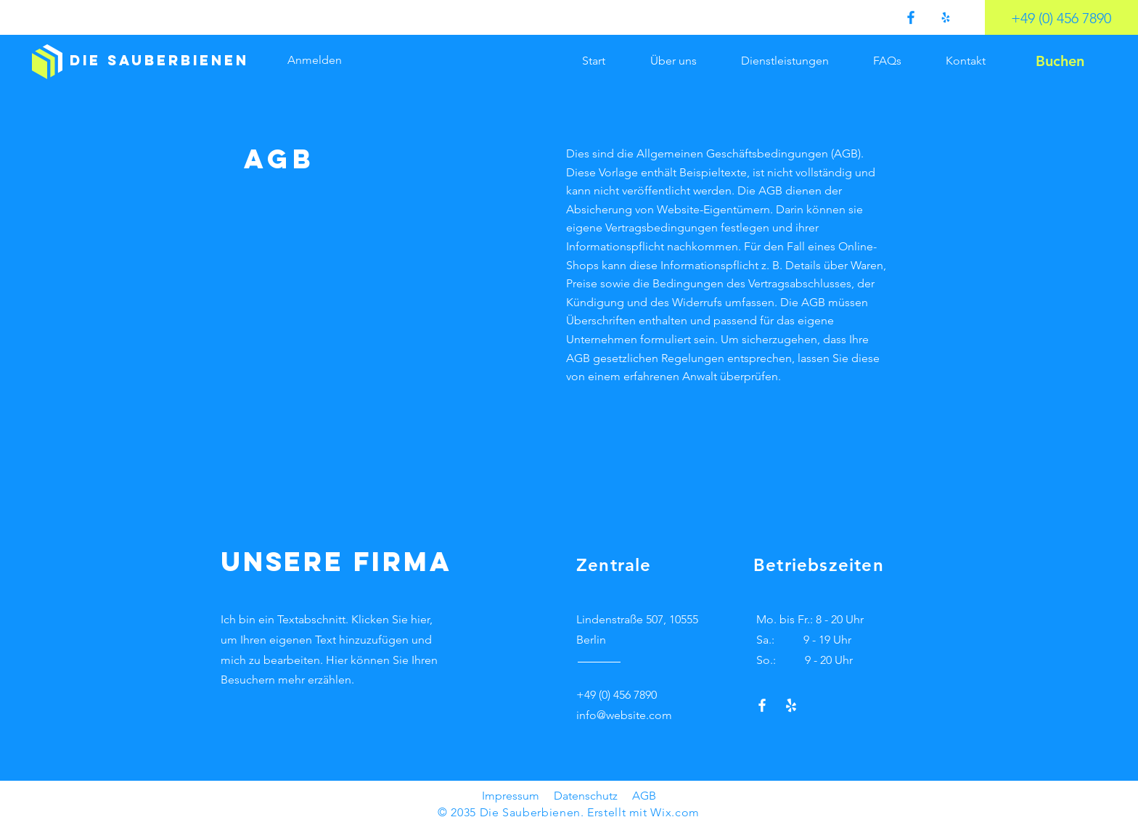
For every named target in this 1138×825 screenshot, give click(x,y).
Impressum (510, 796)
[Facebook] (911, 17)
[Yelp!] (945, 17)
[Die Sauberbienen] (159, 61)
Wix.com (674, 812)
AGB (644, 796)
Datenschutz (586, 796)
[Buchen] (1059, 60)
